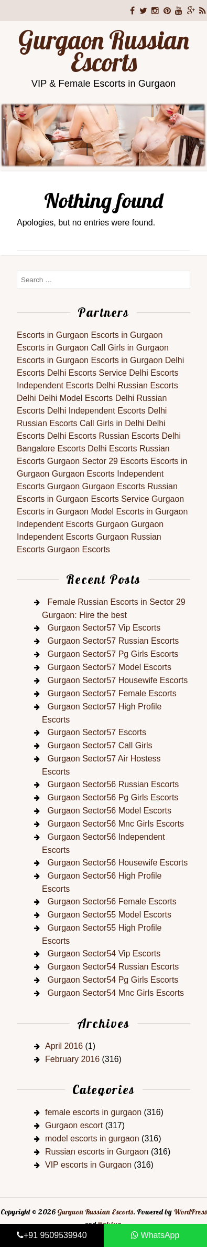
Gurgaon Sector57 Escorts (96, 732)
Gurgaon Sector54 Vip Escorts (103, 953)
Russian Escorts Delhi (140, 435)
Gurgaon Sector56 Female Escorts (111, 901)
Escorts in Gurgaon (53, 335)
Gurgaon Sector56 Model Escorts (109, 810)
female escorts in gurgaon (93, 1112)
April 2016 (64, 1046)
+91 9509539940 (52, 1235)
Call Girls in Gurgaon (130, 347)
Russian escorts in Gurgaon (96, 1151)
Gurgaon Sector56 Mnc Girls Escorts (115, 823)
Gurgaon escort (74, 1125)
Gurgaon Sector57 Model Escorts (109, 667)
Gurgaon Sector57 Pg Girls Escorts (112, 654)
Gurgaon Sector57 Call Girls (99, 745)
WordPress (190, 1212)
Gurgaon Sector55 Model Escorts (109, 914)
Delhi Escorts (153, 372)
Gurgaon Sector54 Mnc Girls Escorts (115, 992)
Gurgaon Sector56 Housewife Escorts (117, 862)
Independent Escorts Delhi (66, 385)
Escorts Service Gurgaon (137, 498)
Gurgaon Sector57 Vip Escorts (103, 627)
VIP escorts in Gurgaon (88, 1164)
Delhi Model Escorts (75, 398)
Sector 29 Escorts (115, 461)
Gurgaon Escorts (83, 473)
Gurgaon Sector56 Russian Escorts (113, 784)
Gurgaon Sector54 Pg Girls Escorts (112, 979)
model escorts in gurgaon (92, 1138)
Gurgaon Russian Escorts (103, 51)
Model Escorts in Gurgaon (139, 511)
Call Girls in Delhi (112, 423)
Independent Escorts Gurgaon (72, 524)
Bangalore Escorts (51, 448)
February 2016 (72, 1059)
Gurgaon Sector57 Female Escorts (111, 693)
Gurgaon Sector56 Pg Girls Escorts (112, 797)
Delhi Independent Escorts (96, 410)
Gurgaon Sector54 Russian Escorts (113, 966)
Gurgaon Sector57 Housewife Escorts (117, 680)
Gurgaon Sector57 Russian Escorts (113, 640)
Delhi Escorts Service (87, 372)
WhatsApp (155, 1235)
